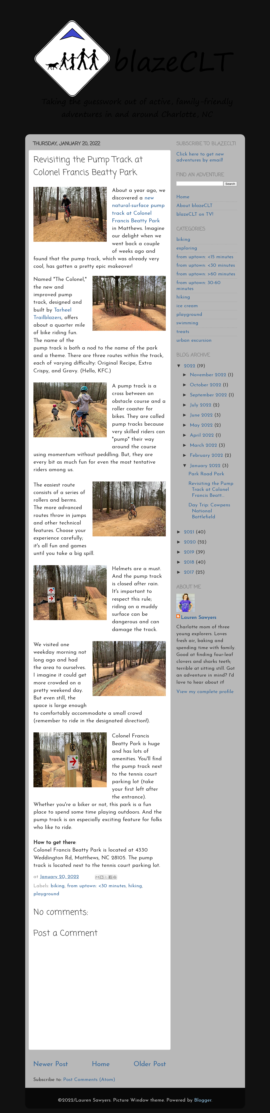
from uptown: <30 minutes (96, 886)
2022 (190, 366)
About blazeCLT (194, 205)
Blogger (202, 1100)
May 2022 (202, 425)
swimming (187, 323)
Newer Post (50, 1064)
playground (46, 894)
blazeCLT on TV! (194, 214)
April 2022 (202, 435)
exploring (186, 248)
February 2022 (207, 455)
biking (58, 886)
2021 (190, 532)
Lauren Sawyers (198, 617)
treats (182, 331)
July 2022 (201, 405)
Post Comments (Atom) (89, 1079)
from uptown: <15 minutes (204, 257)
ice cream (187, 306)
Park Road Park (206, 474)
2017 (190, 572)
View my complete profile (205, 691)
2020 (190, 542)
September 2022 (209, 395)
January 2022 (206, 465)
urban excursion (194, 340)
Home (101, 1064)
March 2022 (204, 445)
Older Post (150, 1064)
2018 (190, 562)
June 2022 (202, 415)
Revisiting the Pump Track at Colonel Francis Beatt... (210, 489)
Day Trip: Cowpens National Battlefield (209, 511)
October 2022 (206, 385)
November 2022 (209, 375)
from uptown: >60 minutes (205, 274)
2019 (190, 552)
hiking (135, 886)
